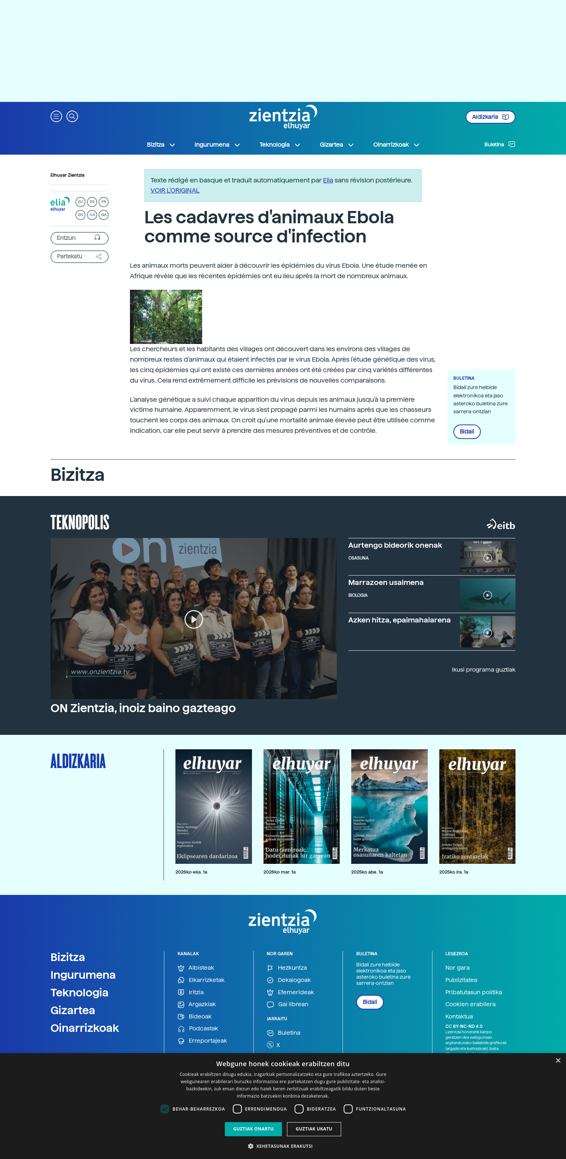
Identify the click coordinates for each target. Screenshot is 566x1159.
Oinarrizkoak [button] (396, 144)
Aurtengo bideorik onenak (395, 545)
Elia (328, 180)
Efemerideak (290, 992)
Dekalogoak (289, 980)
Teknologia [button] (280, 144)
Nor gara (457, 967)
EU (80, 201)
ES (92, 201)
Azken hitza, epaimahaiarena (399, 620)
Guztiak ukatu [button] (314, 1129)
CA (92, 214)
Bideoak (195, 1017)
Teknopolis (80, 521)
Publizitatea (461, 980)
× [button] (558, 1061)
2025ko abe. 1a (367, 872)
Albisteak (196, 968)
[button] (56, 116)
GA (103, 214)
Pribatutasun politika (473, 992)
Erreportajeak (202, 1041)
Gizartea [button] (337, 144)
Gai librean (287, 1004)
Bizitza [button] (161, 144)
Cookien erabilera (470, 1004)
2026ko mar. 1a (280, 872)
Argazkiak (197, 1004)
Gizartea (73, 1010)
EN (80, 214)
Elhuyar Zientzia (67, 175)
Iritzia (191, 992)
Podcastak (198, 1029)
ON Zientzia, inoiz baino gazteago (143, 708)
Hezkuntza (287, 968)
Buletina (499, 144)
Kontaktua (459, 1016)
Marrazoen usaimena (386, 582)
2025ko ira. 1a (453, 872)
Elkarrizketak (201, 980)
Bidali (467, 431)
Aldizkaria (490, 117)
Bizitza (68, 957)
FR (103, 201)
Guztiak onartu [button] (253, 1129)
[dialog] (283, 1106)
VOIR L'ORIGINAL (175, 190)
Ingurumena (83, 974)
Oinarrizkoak (85, 1027)
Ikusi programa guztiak (483, 669)
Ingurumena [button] (218, 144)
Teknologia (80, 992)
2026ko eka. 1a (191, 872)
